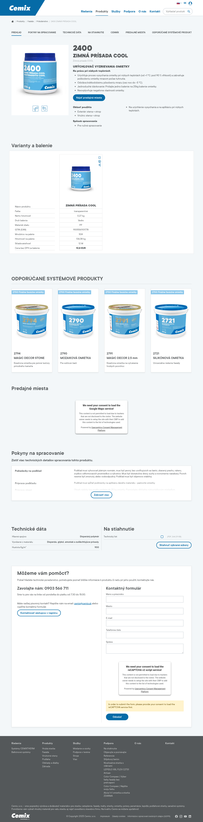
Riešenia (86, 11)
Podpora (129, 11)
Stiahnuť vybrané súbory (174, 545)
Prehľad (16, 32)
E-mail (109, 618)
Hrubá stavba (48, 748)
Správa (109, 642)
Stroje (76, 755)
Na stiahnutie (96, 32)
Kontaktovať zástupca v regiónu (39, 613)
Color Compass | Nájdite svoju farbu (116, 788)
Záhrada (46, 766)
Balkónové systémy (20, 752)
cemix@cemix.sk (82, 603)
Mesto (109, 606)
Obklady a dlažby (50, 763)
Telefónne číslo (113, 630)
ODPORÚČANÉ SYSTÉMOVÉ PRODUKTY (172, 32)
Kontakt (155, 11)
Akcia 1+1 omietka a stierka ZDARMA (117, 794)
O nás (142, 11)
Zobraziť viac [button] (101, 495)
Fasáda (31, 21)
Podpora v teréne (81, 752)
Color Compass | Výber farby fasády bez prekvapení (115, 779)
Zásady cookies (118, 816)
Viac (75, 759)
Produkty (102, 11)
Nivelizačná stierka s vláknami (114, 764)
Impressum (105, 816)
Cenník (115, 32)
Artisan (107, 773)
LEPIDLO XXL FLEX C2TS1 (116, 769)
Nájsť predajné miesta (89, 97)
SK (185, 3)
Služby (115, 11)
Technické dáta (72, 32)
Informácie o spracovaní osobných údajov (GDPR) (149, 816)
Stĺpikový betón (111, 759)
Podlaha (46, 759)
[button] (99, 157)
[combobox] (178, 11)
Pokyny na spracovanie (42, 32)
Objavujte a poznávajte (115, 752)
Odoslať (117, 717)
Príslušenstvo (42, 21)
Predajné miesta (135, 32)
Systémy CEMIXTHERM (23, 748)
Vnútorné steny (49, 755)
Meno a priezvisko (115, 594)
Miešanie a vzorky (81, 748)
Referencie (109, 755)
